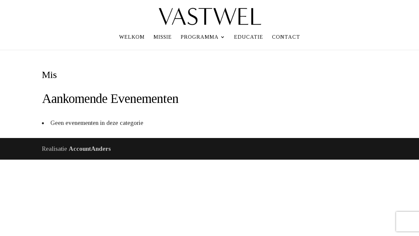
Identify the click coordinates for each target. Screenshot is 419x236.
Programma (200, 37)
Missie (163, 37)
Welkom (132, 37)
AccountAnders (90, 148)
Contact (286, 37)
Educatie (248, 37)
